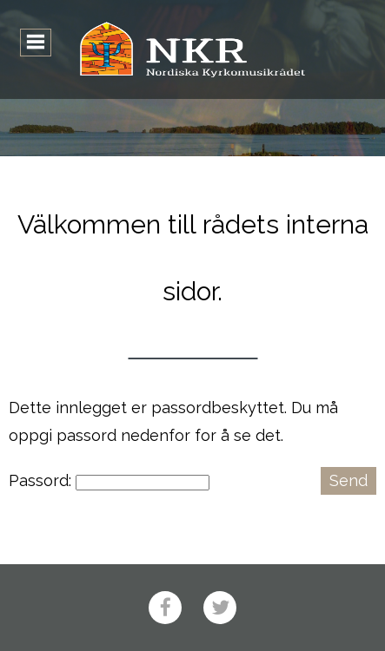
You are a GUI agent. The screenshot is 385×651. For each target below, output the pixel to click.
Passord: (109, 480)
